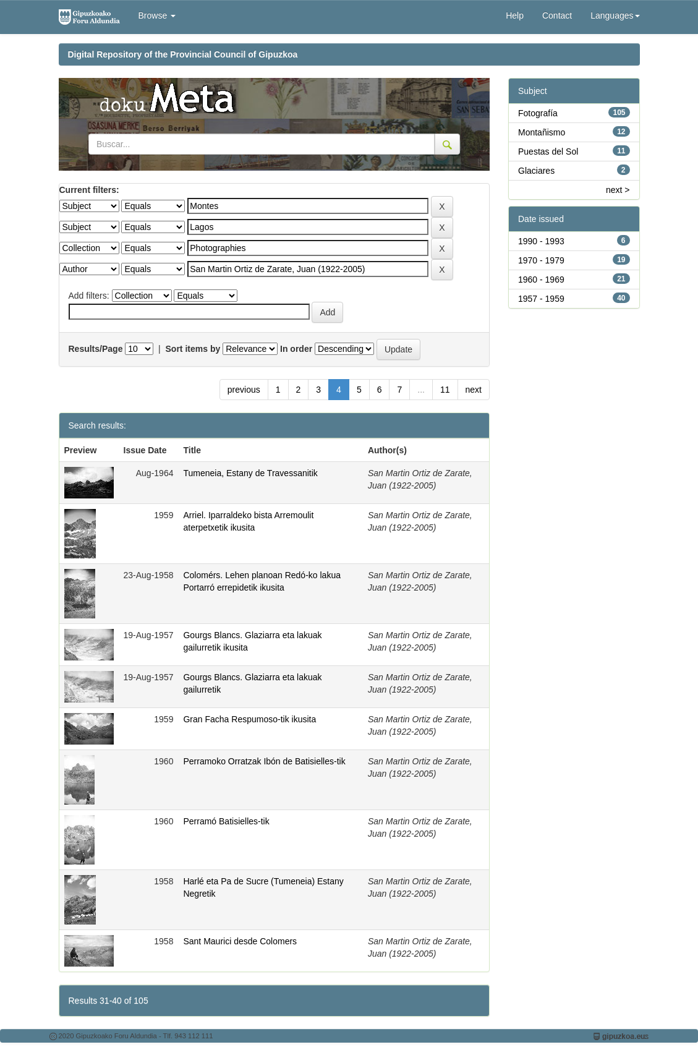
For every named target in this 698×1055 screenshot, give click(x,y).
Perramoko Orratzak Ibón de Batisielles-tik (264, 761)
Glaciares (536, 171)
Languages (614, 15)
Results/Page (96, 349)
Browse (157, 15)
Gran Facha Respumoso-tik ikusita (249, 719)
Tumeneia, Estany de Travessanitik (250, 473)
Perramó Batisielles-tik (226, 821)
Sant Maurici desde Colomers (240, 941)
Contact (557, 15)
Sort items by (193, 349)
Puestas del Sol (548, 151)
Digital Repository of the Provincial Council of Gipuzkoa (183, 54)
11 (445, 390)
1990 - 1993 (541, 241)
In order (296, 349)
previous (244, 390)
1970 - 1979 (541, 260)
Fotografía (538, 113)
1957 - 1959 (541, 299)
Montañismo (541, 132)
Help (515, 15)
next (474, 390)
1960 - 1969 (541, 279)
